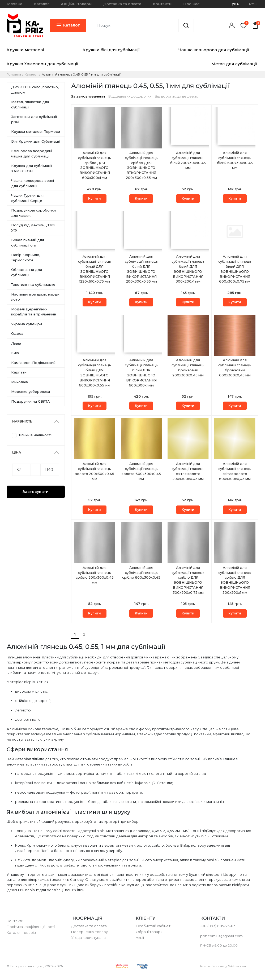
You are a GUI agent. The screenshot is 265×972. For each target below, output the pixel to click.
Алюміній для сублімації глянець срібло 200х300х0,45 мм (94, 575)
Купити (94, 198)
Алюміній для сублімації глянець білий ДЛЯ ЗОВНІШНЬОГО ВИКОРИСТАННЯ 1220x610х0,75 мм (95, 269)
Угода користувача (88, 937)
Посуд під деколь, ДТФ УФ (33, 227)
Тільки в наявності (35, 435)
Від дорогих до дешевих (176, 96)
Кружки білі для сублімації (111, 49)
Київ (15, 353)
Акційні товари (76, 4)
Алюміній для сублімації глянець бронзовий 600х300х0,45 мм (235, 368)
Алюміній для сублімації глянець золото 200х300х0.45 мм (94, 471)
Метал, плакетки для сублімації (30, 104)
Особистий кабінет (153, 926)
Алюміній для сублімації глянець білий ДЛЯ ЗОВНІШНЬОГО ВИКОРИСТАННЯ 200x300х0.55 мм (141, 269)
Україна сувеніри (26, 324)
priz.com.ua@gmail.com (221, 936)
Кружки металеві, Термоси (35, 131)
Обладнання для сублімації (26, 272)
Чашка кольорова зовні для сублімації (32, 183)
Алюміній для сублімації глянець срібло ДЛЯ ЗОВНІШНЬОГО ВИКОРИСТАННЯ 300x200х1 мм (235, 581)
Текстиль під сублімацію (33, 284)
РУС (253, 4)
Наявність (22, 421)
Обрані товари (149, 932)
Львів (16, 343)
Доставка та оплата (122, 4)
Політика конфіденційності (31, 927)
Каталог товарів (21, 932)
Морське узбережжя (30, 391)
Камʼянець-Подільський (33, 362)
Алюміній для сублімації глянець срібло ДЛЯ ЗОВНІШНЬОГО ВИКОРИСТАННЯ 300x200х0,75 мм (188, 581)
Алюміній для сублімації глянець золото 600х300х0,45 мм (141, 471)
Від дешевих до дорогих (129, 96)
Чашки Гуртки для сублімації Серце (27, 198)
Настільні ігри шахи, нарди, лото (35, 297)
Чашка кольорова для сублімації (213, 49)
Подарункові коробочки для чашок (33, 213)
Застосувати (36, 491)
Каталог (41, 4)
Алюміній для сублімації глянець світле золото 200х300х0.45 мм (188, 471)
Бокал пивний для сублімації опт (27, 242)
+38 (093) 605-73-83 (218, 926)
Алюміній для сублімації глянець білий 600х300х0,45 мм (235, 160)
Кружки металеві (25, 49)
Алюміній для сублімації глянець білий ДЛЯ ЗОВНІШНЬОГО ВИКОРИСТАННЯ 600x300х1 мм (141, 373)
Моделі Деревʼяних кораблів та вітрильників (33, 311)
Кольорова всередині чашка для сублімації (31, 153)
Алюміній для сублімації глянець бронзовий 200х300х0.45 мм (188, 368)
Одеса (17, 333)
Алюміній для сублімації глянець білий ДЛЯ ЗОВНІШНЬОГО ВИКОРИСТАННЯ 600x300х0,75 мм (235, 269)
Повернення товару (89, 932)
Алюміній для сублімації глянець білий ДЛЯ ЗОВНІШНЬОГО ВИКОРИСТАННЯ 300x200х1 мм (188, 269)
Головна (14, 4)
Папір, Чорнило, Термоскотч (25, 257)
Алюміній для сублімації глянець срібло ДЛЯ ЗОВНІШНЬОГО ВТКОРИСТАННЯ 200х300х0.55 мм (141, 166)
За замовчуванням (88, 96)
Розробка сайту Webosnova (223, 966)
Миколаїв (19, 382)
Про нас (191, 4)
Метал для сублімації (234, 63)
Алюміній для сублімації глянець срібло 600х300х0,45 (141, 573)
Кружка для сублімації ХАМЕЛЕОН (31, 168)
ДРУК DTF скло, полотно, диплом (35, 89)
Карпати (19, 372)
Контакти (162, 4)
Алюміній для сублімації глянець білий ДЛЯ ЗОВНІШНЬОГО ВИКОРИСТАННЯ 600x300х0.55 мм (95, 373)
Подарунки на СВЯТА (30, 401)
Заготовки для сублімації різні (34, 119)
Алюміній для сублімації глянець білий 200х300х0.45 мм (188, 160)
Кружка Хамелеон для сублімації (42, 63)
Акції (140, 937)
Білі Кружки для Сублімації (35, 141)
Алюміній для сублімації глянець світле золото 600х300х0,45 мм (235, 471)
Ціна (16, 452)
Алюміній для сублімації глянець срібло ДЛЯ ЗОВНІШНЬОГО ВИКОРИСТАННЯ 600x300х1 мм (95, 166)
